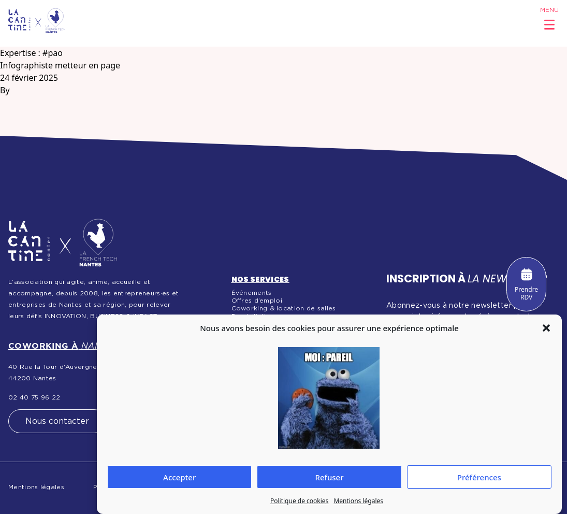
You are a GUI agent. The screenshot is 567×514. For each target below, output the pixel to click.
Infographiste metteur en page (60, 65)
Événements (251, 293)
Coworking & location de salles (283, 308)
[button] (546, 328)
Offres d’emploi (257, 300)
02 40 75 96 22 (34, 397)
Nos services (260, 279)
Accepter (179, 477)
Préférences (479, 477)
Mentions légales (358, 500)
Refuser (329, 477)
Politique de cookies (299, 500)
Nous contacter (57, 421)
